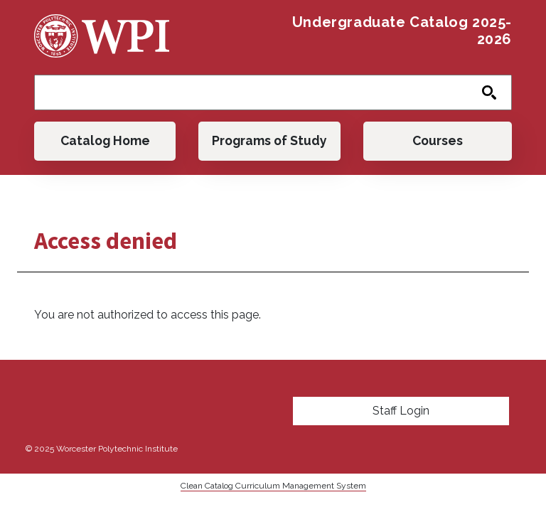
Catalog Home (105, 140)
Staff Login (401, 410)
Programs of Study (269, 140)
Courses (437, 140)
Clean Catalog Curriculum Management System (273, 486)
